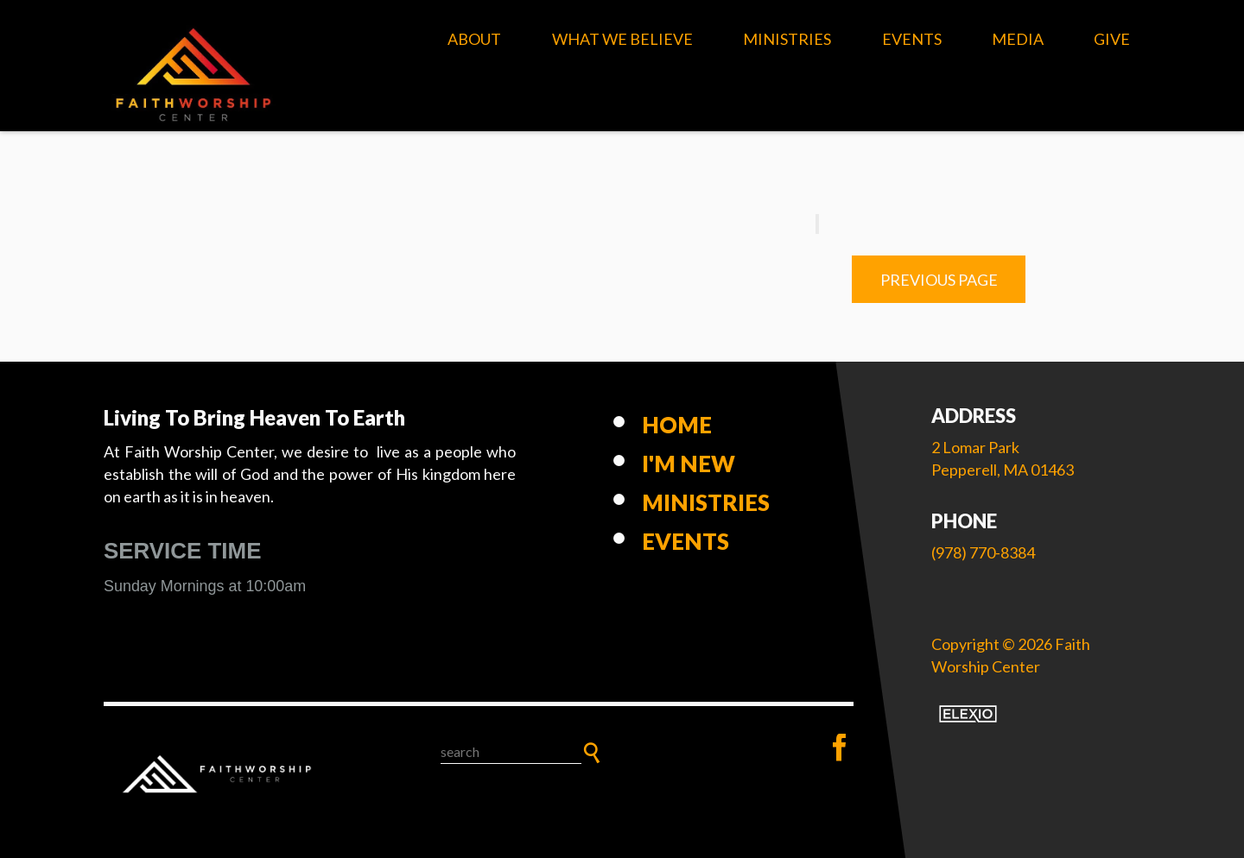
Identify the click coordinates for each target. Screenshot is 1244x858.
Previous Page (939, 279)
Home (677, 424)
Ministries (787, 38)
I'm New (688, 463)
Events (912, 38)
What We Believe (622, 38)
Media (1018, 38)
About (474, 38)
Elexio (968, 713)
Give (1112, 38)
